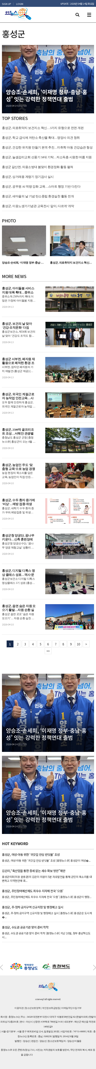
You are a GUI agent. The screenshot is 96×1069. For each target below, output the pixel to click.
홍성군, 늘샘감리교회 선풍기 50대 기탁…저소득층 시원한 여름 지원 (47, 157)
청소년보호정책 (33, 1008)
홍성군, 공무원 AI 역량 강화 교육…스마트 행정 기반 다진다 (41, 186)
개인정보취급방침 (51, 1008)
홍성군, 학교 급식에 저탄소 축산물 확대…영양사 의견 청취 (41, 137)
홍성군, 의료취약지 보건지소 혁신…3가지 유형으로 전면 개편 (43, 128)
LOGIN (19, 4)
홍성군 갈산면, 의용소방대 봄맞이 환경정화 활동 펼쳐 (37, 167)
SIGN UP (6, 4)
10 (78, 644)
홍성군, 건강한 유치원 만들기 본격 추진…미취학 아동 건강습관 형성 (47, 147)
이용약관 (18, 1008)
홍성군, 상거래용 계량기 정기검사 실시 (28, 176)
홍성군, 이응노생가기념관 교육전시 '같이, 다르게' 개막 (38, 206)
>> (48, 651)
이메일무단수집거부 (71, 1008)
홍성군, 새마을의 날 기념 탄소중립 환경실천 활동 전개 (38, 196)
